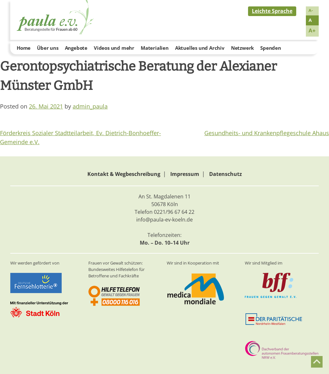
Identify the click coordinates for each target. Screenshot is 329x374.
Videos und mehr (114, 48)
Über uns (47, 48)
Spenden (270, 48)
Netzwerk (242, 48)
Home (24, 48)
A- (310, 10)
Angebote (76, 48)
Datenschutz (225, 174)
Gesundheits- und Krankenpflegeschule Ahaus (266, 133)
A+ (312, 31)
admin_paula (90, 106)
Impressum (184, 174)
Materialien (155, 48)
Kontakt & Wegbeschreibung (123, 174)
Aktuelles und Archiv (200, 48)
